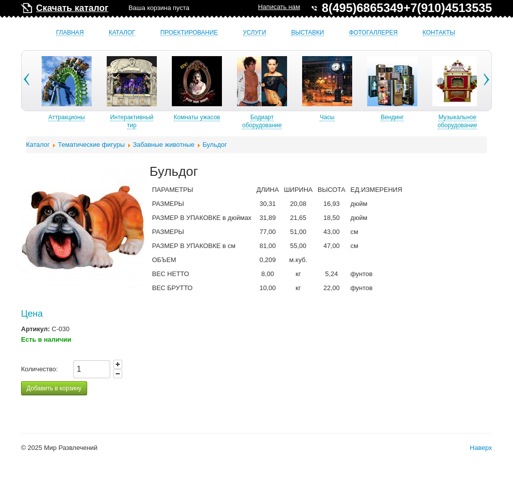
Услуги (255, 33)
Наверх (481, 447)
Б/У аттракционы (39, 117)
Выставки (307, 33)
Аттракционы (104, 117)
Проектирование (189, 33)
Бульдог (215, 144)
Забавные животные (163, 144)
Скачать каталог (72, 8)
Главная (70, 33)
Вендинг (429, 117)
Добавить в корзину (54, 388)
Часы (364, 117)
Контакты (439, 33)
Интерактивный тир (169, 121)
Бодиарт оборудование (300, 121)
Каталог (122, 33)
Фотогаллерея (373, 33)
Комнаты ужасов (234, 117)
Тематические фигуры (91, 144)
